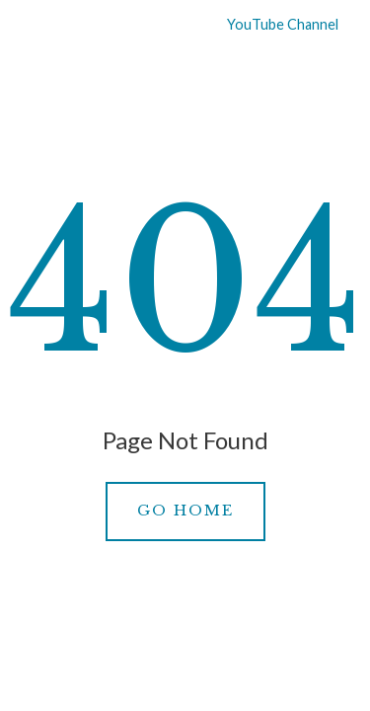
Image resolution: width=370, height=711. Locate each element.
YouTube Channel (270, 24)
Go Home (185, 510)
